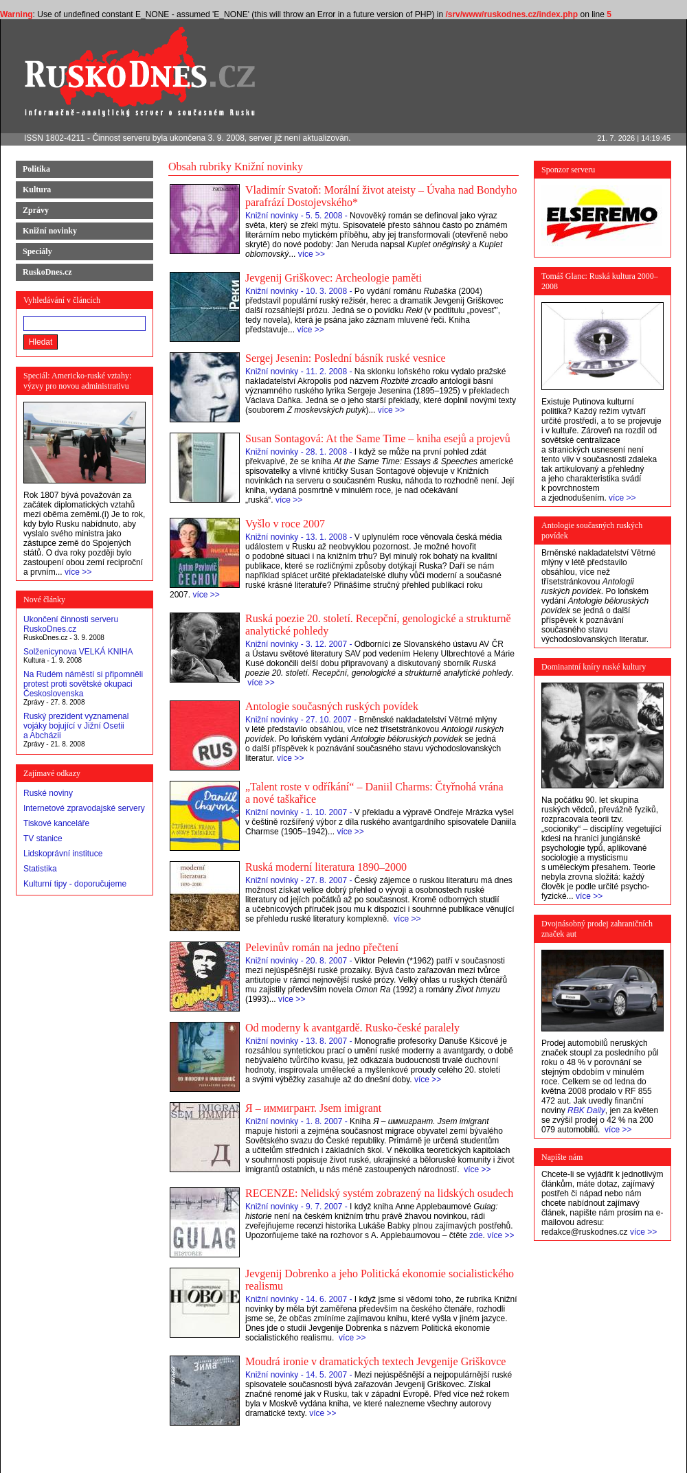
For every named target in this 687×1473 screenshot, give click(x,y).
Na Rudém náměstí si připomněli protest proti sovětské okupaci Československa (83, 684)
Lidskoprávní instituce (62, 853)
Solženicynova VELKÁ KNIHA (78, 651)
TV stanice (43, 838)
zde (475, 1235)
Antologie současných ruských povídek (331, 706)
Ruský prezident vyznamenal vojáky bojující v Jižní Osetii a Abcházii (75, 725)
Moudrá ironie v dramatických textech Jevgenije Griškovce (375, 1361)
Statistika (40, 868)
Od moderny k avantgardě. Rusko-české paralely (352, 1028)
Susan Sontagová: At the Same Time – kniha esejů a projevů (377, 438)
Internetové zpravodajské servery (84, 808)
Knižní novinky (50, 231)
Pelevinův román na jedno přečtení (321, 947)
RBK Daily (586, 1110)
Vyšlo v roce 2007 (285, 523)
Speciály (37, 251)
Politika (36, 169)
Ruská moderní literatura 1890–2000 (326, 867)
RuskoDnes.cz (47, 272)
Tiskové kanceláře (56, 823)
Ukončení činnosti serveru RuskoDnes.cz (70, 624)
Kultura (37, 189)
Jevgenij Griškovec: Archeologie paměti (333, 278)
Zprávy (36, 210)
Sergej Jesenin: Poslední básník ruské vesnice (345, 358)
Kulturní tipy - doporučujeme (74, 884)
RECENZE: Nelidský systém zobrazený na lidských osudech (379, 1193)
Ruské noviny (48, 793)
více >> (78, 572)
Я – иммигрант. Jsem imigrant (313, 1108)
